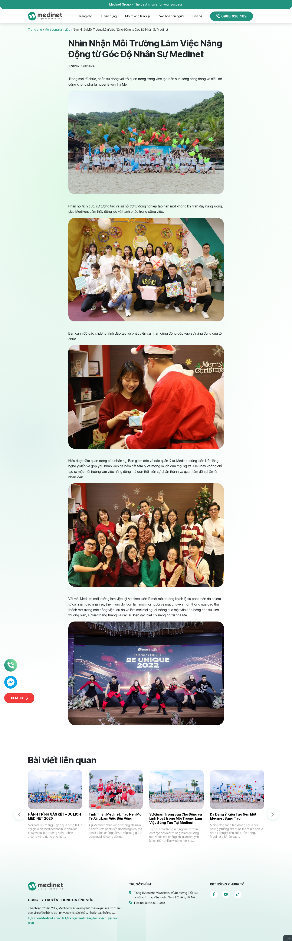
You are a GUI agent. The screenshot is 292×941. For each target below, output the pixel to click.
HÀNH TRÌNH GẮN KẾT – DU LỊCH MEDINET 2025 (54, 816)
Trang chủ (85, 16)
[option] (55, 810)
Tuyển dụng (109, 16)
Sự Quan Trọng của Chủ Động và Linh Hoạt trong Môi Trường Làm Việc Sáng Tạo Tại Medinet (175, 818)
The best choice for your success (158, 4)
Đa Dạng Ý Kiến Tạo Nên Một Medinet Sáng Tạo (233, 816)
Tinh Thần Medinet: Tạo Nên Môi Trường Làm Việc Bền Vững (115, 816)
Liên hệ (197, 16)
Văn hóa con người (171, 16)
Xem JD (19, 698)
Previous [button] (19, 814)
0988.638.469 (231, 16)
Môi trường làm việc (138, 16)
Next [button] (273, 814)
